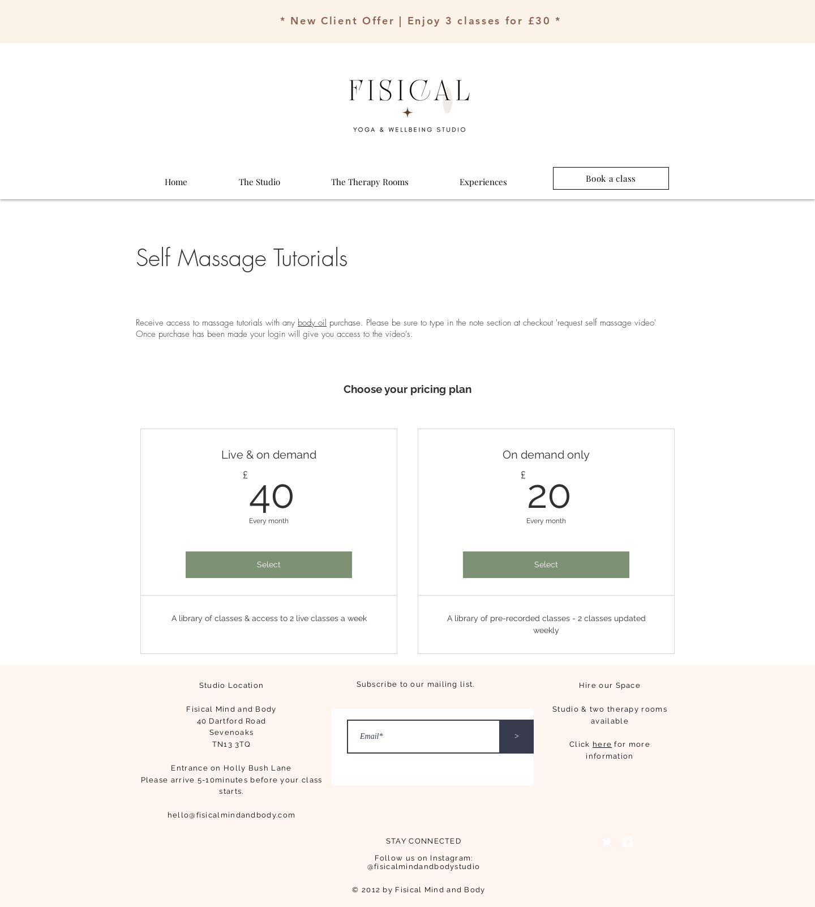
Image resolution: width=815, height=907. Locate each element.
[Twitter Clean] (607, 842)
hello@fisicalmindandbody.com (231, 815)
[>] (517, 737)
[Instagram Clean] (628, 842)
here (602, 744)
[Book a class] (611, 178)
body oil (312, 322)
